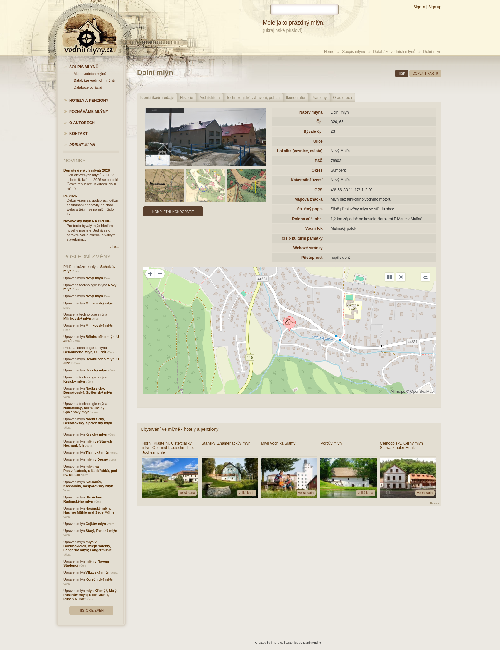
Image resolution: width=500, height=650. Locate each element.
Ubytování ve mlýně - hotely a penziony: (180, 429)
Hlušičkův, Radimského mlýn (83, 499)
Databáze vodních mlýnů (394, 51)
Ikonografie (295, 97)
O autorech (342, 97)
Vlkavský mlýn (97, 572)
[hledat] (304, 9)
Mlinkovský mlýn (99, 303)
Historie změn (91, 610)
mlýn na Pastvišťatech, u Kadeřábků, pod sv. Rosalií (90, 471)
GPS (318, 190)
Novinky (74, 160)
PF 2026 (70, 196)
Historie (186, 97)
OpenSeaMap (422, 391)
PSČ (319, 161)
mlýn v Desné (97, 459)
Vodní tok (314, 228)
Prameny (319, 97)
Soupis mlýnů (353, 51)
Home (329, 51)
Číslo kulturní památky (302, 238)
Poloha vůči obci (307, 219)
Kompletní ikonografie (173, 211)
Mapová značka (309, 199)
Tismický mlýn (97, 452)
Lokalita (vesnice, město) (300, 151)
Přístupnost (312, 257)
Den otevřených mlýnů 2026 (86, 170)
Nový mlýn (94, 278)
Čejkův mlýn (96, 524)
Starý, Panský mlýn (101, 531)
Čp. (319, 122)
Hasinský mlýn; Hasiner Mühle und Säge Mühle (88, 510)
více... (114, 247)
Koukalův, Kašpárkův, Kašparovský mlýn (88, 484)
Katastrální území (306, 180)
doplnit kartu (425, 73)
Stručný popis (310, 209)
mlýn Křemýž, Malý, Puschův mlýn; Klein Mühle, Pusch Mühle (90, 595)
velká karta (187, 493)
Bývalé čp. (313, 131)
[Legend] (425, 277)
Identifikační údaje (157, 97)
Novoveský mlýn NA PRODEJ (88, 221)
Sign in (419, 7)
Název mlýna (311, 112)
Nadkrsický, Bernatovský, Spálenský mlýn (87, 390)
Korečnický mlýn (99, 579)
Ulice (318, 141)
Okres (317, 170)
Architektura (209, 97)
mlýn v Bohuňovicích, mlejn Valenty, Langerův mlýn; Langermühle (87, 546)
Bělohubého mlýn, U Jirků (84, 352)
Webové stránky (308, 248)
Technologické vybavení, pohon (252, 97)
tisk (401, 73)
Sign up (434, 7)
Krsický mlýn (96, 370)
